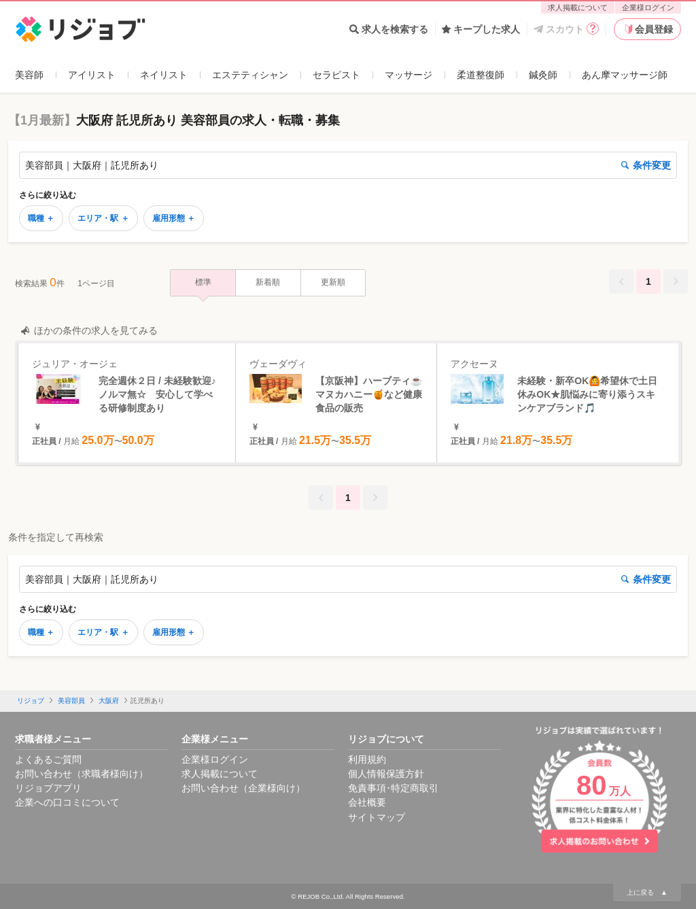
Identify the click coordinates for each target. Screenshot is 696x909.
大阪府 (109, 700)
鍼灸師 (543, 74)
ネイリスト (164, 74)
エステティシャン (250, 74)
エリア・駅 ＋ (102, 218)
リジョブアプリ (48, 788)
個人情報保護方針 (386, 773)
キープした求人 (481, 29)
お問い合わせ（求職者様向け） (81, 773)
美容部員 (71, 700)
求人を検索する (388, 29)
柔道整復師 (480, 74)
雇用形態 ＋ (173, 218)
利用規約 (367, 759)
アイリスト (92, 74)
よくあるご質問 (48, 759)
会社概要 (367, 802)
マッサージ (408, 74)
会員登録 (648, 29)
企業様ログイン (648, 7)
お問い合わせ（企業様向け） (243, 788)
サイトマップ (376, 817)
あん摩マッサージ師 (624, 74)
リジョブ (30, 700)
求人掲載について (578, 7)
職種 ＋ (41, 218)
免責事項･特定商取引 (393, 788)
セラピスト (336, 74)
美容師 (29, 74)
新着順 (268, 282)
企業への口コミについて (67, 802)
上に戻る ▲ (647, 892)
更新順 (333, 282)
